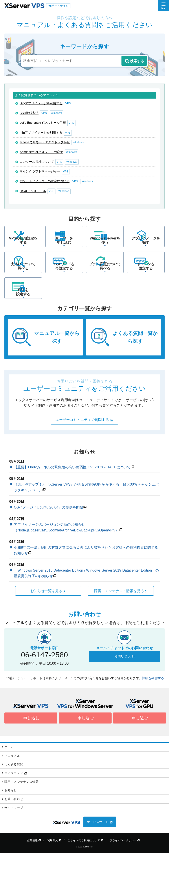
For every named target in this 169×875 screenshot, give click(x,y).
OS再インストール (33, 191)
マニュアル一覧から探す (56, 359)
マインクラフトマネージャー (40, 171)
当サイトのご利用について (85, 862)
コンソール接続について (37, 161)
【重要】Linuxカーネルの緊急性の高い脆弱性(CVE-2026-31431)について (72, 489)
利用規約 (54, 862)
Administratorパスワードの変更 (41, 152)
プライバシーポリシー (125, 862)
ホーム (9, 769)
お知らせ (10, 812)
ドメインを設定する (146, 281)
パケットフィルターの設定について (45, 181)
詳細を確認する (153, 700)
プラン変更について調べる (105, 281)
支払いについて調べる (23, 281)
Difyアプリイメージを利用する (41, 103)
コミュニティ (15, 795)
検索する (134, 61)
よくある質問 (13, 786)
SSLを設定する (23, 314)
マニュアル (12, 777)
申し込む (30, 740)
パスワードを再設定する (64, 281)
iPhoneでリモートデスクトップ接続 (45, 142)
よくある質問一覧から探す (135, 359)
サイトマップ (13, 830)
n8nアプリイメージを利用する (41, 132)
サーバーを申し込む (64, 248)
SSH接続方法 (29, 113)
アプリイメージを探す (146, 248)
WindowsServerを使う (105, 248)
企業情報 (34, 862)
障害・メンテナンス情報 (21, 803)
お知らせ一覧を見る (48, 613)
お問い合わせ (124, 678)
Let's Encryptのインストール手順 (43, 122)
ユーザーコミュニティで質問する (84, 442)
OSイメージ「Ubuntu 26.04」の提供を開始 (48, 529)
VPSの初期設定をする (23, 248)
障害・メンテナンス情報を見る (120, 613)
